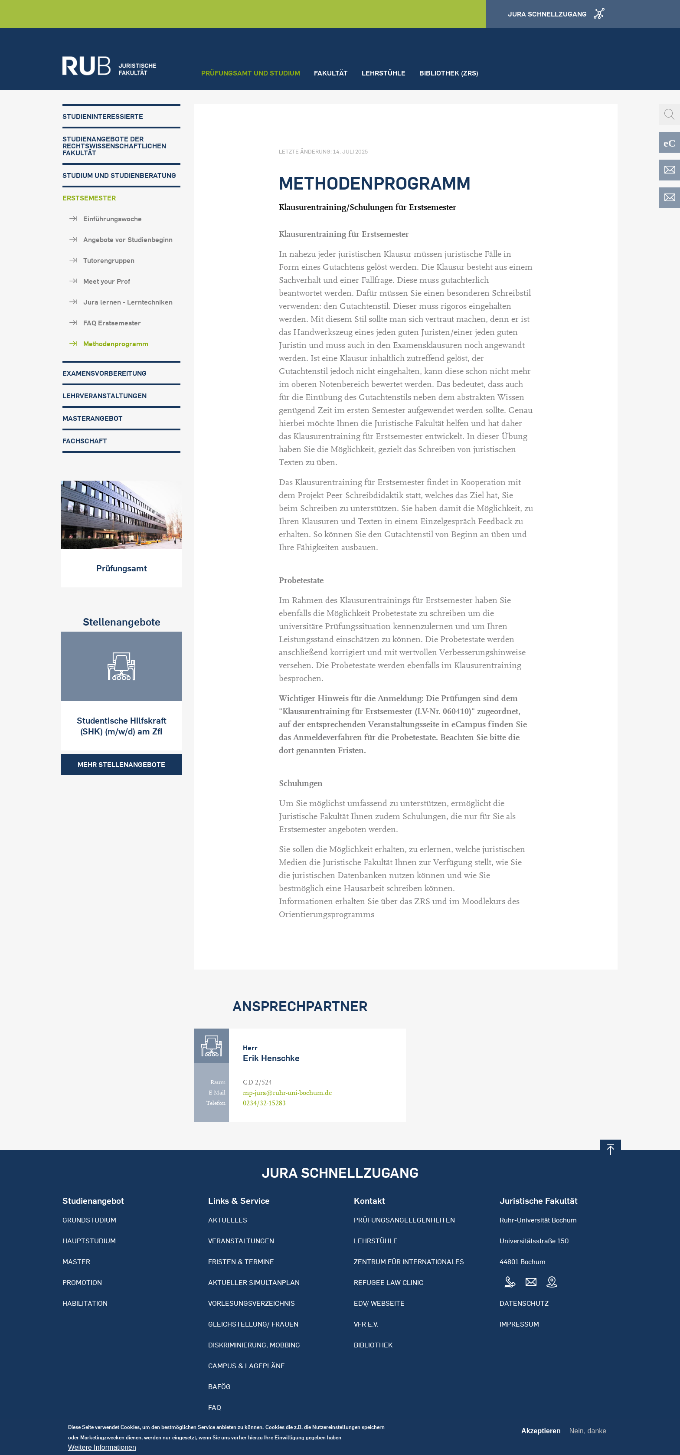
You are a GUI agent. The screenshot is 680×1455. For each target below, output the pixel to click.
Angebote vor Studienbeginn (128, 239)
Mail (530, 1282)
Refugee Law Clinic (388, 1282)
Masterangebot (92, 418)
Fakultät (331, 73)
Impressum (519, 1324)
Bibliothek (373, 1344)
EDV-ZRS (669, 197)
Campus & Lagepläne (246, 1365)
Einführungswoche (112, 218)
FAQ (214, 1407)
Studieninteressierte (102, 116)
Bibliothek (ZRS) (448, 73)
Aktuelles (227, 1220)
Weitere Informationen (102, 1449)
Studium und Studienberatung (119, 175)
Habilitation (85, 1303)
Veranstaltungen (241, 1240)
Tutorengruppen (108, 260)
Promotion (82, 1282)
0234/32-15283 (264, 1103)
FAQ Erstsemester (112, 322)
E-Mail (217, 1092)
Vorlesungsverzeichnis (251, 1303)
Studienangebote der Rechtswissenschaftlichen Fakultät (114, 145)
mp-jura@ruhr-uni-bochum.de (287, 1093)
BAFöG (219, 1386)
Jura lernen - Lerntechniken (128, 302)
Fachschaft (84, 440)
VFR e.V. (366, 1324)
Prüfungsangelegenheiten (404, 1220)
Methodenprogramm (115, 343)
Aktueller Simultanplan (254, 1282)
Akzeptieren (541, 1432)
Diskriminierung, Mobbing (254, 1344)
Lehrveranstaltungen (104, 395)
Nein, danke (587, 1432)
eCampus (669, 142)
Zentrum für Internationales (409, 1261)
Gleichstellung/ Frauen (253, 1324)
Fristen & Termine (241, 1261)
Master (76, 1261)
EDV (669, 170)
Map (551, 1282)
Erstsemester (89, 197)
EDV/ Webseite (379, 1303)
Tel (510, 1282)
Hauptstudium (89, 1240)
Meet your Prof (106, 281)
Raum (218, 1082)
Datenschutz (524, 1303)
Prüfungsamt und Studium (250, 73)
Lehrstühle (383, 73)
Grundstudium (89, 1220)
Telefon (216, 1103)
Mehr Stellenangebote (121, 762)
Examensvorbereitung (104, 373)
